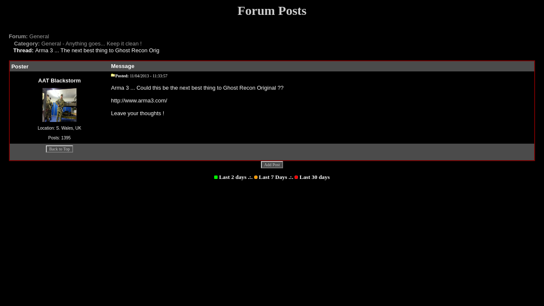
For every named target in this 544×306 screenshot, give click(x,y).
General (29, 36)
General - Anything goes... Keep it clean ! (78, 43)
